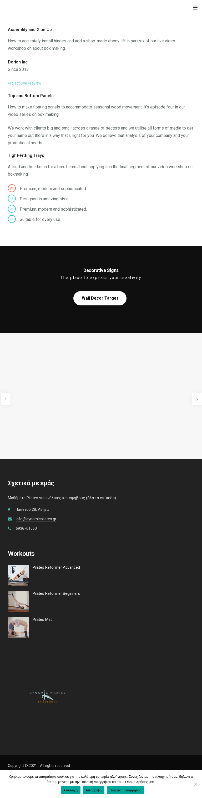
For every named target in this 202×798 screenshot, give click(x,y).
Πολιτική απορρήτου (125, 790)
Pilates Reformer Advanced (56, 567)
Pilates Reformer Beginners (56, 593)
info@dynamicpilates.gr (36, 519)
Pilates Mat (42, 619)
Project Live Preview (24, 83)
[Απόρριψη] (195, 784)
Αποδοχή (70, 790)
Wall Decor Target (100, 298)
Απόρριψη (94, 790)
